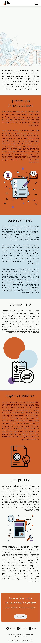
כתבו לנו (20, 616)
